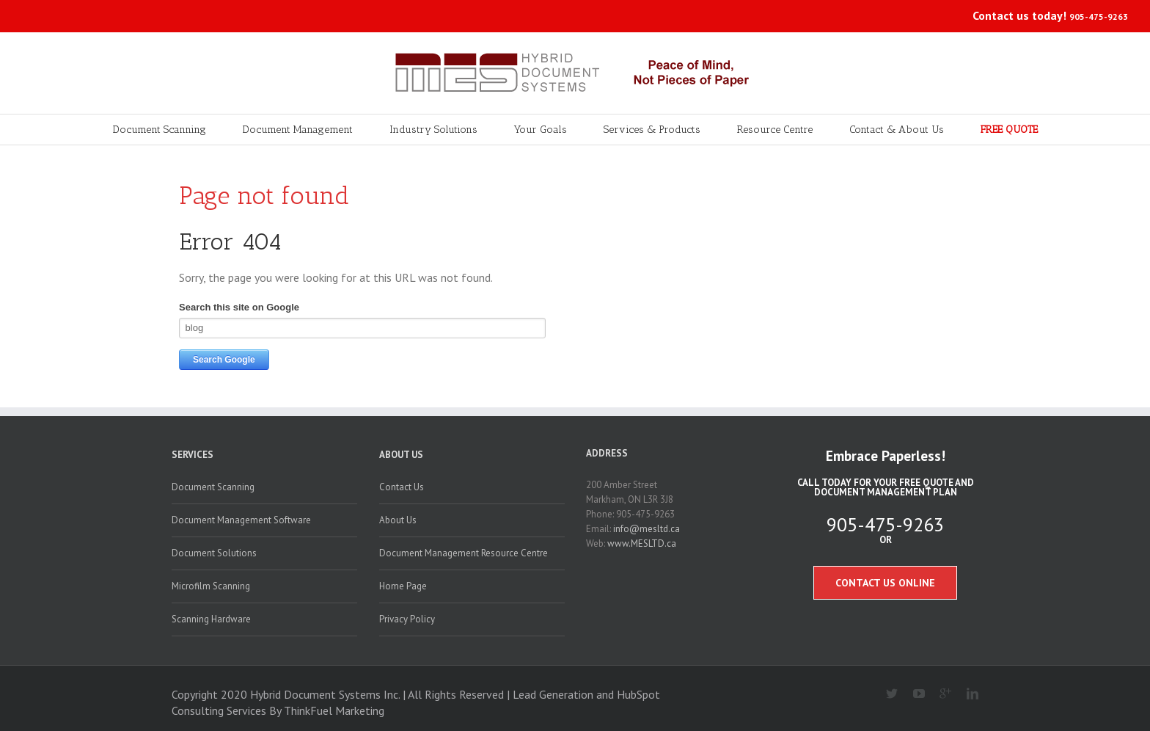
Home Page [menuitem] (403, 586)
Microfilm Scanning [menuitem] (211, 586)
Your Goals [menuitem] (540, 129)
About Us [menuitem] (401, 454)
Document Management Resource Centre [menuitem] (463, 553)
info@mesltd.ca (646, 529)
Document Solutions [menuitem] (214, 553)
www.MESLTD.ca (641, 543)
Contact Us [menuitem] (401, 487)
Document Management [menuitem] (298, 129)
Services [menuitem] (192, 454)
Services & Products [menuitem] (652, 129)
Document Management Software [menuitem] (241, 520)
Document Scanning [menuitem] (159, 129)
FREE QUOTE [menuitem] (1009, 129)
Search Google (224, 359)
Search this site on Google (239, 307)
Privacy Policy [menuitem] (407, 619)
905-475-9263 (1098, 16)
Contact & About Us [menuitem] (896, 129)
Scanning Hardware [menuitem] (211, 619)
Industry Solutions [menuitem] (433, 129)
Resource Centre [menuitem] (775, 129)
